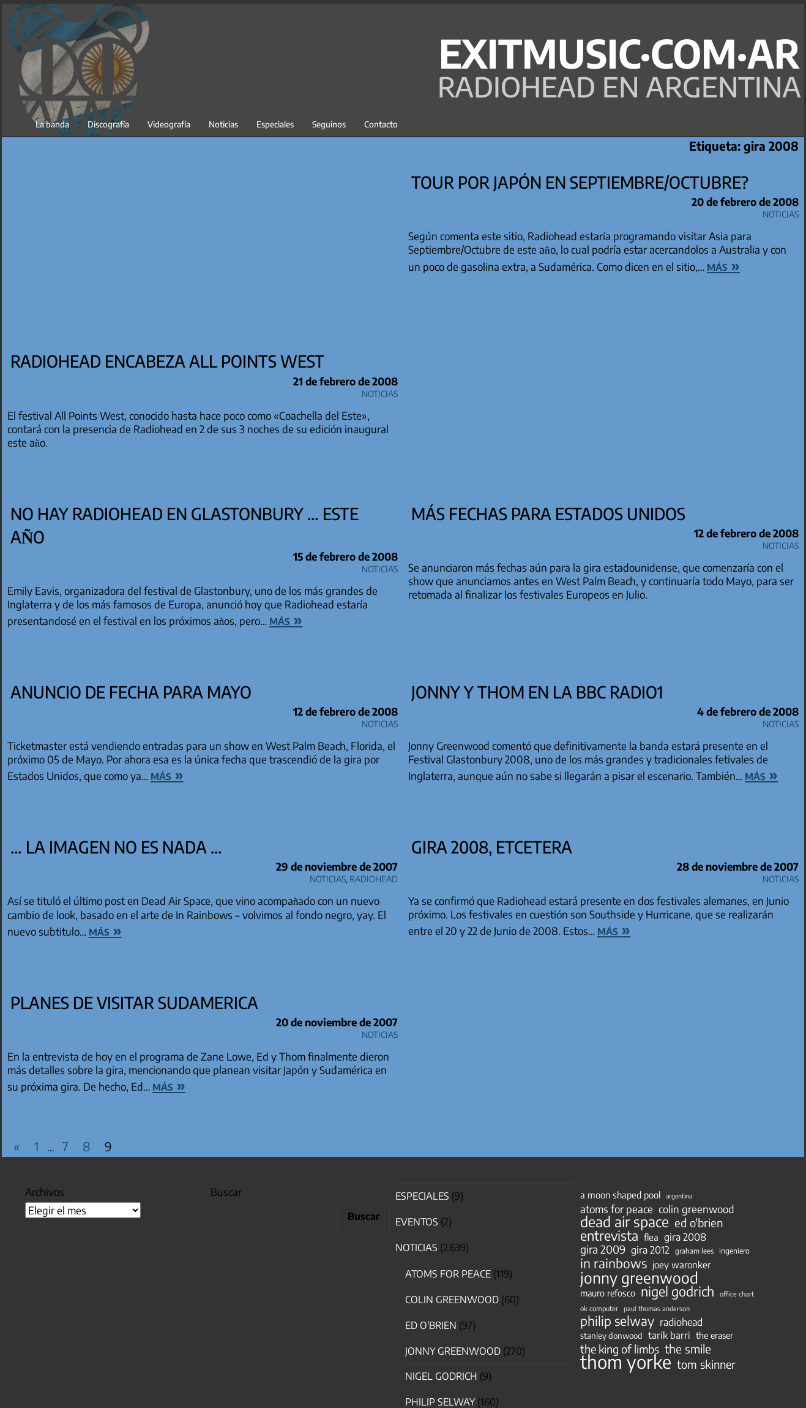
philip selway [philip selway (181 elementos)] (617, 1321)
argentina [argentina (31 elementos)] (679, 1196)
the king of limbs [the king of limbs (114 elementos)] (619, 1349)
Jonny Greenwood (453, 1351)
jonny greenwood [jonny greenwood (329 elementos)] (639, 1277)
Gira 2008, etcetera (491, 846)
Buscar (226, 1191)
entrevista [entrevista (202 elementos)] (609, 1236)
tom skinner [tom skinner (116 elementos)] (706, 1364)
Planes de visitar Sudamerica (134, 1002)
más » (723, 265)
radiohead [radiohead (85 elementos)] (681, 1322)
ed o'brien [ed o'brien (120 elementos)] (698, 1223)
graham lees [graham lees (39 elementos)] (694, 1250)
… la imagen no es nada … (116, 846)
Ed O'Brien (431, 1325)
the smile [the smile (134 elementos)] (688, 1348)
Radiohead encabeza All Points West (167, 360)
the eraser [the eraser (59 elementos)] (714, 1335)
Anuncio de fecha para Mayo (131, 691)
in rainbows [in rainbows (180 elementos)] (613, 1263)
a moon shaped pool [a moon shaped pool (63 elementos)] (620, 1194)
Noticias (223, 124)
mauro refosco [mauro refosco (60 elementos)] (607, 1292)
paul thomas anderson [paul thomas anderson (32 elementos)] (657, 1308)
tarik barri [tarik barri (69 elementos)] (669, 1335)
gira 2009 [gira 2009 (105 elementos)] (602, 1249)
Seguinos (329, 124)
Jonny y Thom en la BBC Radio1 (537, 691)
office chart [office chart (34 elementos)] (737, 1294)
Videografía (168, 124)
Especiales (275, 124)
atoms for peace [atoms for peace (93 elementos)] (616, 1209)
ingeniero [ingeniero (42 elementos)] (734, 1250)
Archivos (44, 1191)
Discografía (108, 124)
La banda (52, 124)
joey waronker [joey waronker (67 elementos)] (681, 1264)
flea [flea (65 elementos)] (651, 1237)
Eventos (416, 1222)
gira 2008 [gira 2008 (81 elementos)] (685, 1237)
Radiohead (373, 877)
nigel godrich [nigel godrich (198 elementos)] (677, 1291)
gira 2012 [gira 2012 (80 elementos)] (650, 1250)
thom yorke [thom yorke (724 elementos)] (625, 1361)
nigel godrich (441, 1376)
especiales (422, 1196)
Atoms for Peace (448, 1274)
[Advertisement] (202, 257)
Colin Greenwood (452, 1299)
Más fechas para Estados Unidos (548, 513)
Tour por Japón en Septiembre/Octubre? (579, 182)
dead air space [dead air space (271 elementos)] (624, 1222)
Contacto (381, 124)
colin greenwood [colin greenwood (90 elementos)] (696, 1209)
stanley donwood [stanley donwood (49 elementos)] (611, 1335)
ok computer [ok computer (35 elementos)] (599, 1308)
